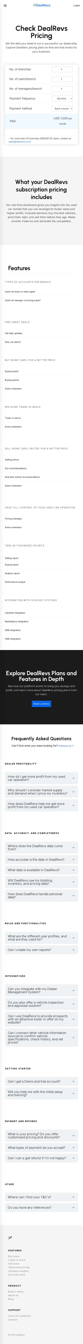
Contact (12, 1319)
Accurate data (16, 1274)
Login (77, 5)
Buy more (14, 1256)
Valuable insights (18, 1271)
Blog (11, 1299)
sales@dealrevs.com (20, 141)
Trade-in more (16, 1260)
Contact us (65, 745)
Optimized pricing (18, 1267)
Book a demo (16, 1291)
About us (13, 1295)
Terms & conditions (19, 1315)
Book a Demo (41, 703)
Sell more (14, 1263)
